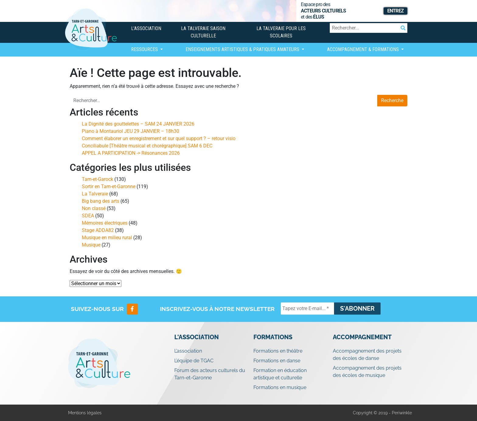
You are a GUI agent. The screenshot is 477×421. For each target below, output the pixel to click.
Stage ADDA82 (98, 230)
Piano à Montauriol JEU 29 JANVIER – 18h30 (130, 131)
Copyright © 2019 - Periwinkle (382, 412)
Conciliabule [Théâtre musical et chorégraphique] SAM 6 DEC (147, 146)
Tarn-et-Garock (97, 179)
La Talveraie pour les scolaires (281, 32)
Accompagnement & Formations (363, 49)
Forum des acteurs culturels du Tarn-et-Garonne (209, 374)
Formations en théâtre (277, 351)
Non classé (94, 208)
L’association (146, 28)
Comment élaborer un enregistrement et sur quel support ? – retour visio (158, 138)
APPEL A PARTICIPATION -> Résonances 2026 (131, 153)
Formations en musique (279, 387)
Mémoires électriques (104, 223)
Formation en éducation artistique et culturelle (280, 374)
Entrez (395, 11)
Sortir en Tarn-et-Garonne (108, 186)
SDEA (88, 216)
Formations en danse (276, 361)
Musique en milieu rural (107, 237)
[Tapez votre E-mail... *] (307, 308)
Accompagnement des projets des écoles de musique (367, 371)
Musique (91, 245)
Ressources (145, 49)
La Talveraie (95, 194)
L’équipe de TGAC (194, 361)
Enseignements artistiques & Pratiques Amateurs (243, 49)
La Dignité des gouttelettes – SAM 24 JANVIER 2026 (138, 124)
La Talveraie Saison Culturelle (203, 32)
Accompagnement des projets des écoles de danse (367, 354)
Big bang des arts (100, 201)
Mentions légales (85, 412)
